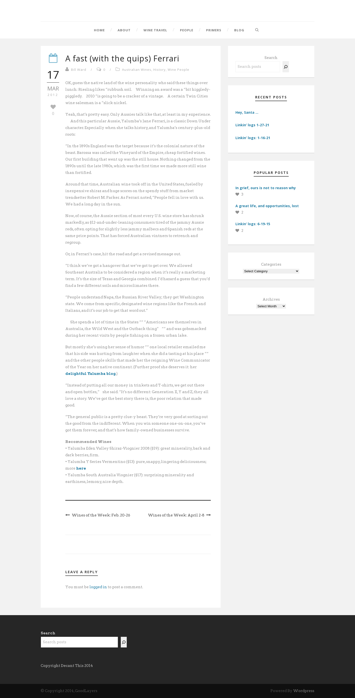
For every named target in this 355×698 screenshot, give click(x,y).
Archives (271, 299)
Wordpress (303, 691)
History (159, 69)
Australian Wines (136, 69)
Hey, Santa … (246, 112)
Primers (213, 30)
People (186, 30)
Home (99, 30)
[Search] (286, 66)
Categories (271, 264)
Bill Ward (78, 69)
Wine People (178, 69)
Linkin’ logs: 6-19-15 (252, 223)
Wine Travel (155, 30)
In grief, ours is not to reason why (265, 187)
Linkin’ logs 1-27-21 (252, 125)
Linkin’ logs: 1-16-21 (252, 137)
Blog (239, 30)
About (124, 30)
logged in (98, 587)
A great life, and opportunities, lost (267, 205)
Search (271, 57)
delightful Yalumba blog (90, 373)
